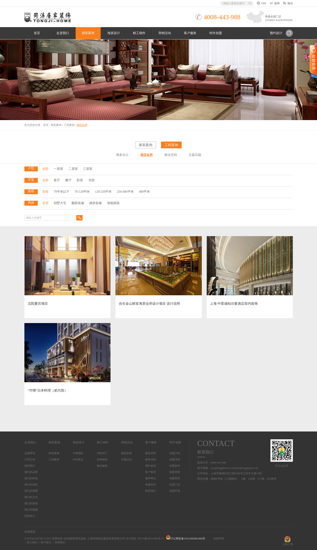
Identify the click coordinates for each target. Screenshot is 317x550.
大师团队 (78, 453)
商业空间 (170, 155)
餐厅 (68, 180)
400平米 (144, 191)
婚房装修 (95, 203)
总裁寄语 (29, 453)
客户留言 (150, 472)
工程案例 (69, 125)
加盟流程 (174, 459)
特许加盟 (215, 33)
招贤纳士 (29, 516)
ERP (261, 3)
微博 (275, 3)
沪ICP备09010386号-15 (150, 538)
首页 (37, 33)
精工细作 (139, 33)
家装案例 (145, 145)
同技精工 (102, 453)
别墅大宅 (60, 203)
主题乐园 (195, 155)
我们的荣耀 (31, 490)
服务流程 (150, 459)
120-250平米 (103, 191)
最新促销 (126, 453)
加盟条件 (174, 465)
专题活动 (126, 459)
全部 (45, 168)
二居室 (73, 168)
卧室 (80, 180)
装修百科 (150, 484)
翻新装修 (78, 203)
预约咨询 (150, 465)
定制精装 (102, 459)
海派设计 (113, 33)
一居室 (58, 168)
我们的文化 (31, 497)
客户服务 (190, 33)
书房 (91, 180)
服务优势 (150, 453)
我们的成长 (31, 484)
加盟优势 (174, 472)
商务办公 (122, 155)
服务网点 (150, 478)
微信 (288, 3)
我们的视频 (31, 509)
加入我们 (32, 542)
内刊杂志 (78, 459)
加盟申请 (174, 490)
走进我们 (62, 33)
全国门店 (174, 484)
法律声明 (218, 538)
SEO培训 (131, 538)
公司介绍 (29, 459)
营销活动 (164, 33)
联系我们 (150, 490)
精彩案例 (88, 33)
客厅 (57, 180)
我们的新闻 (31, 503)
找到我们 (29, 465)
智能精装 (113, 203)
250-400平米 (125, 191)
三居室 (87, 168)
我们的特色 (31, 478)
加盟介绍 (174, 453)
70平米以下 (61, 191)
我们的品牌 (31, 472)
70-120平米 (82, 191)
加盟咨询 (174, 478)
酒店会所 (146, 155)
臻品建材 (102, 465)
